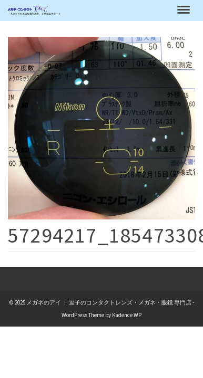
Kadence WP (126, 315)
